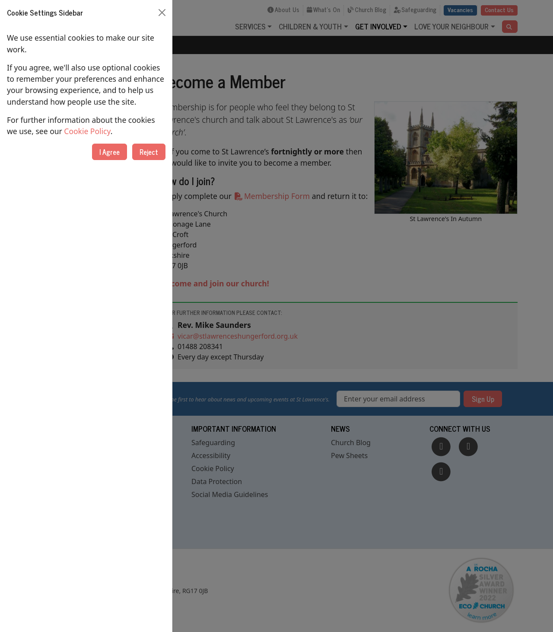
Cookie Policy (87, 131)
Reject (149, 151)
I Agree (109, 151)
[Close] (162, 12)
